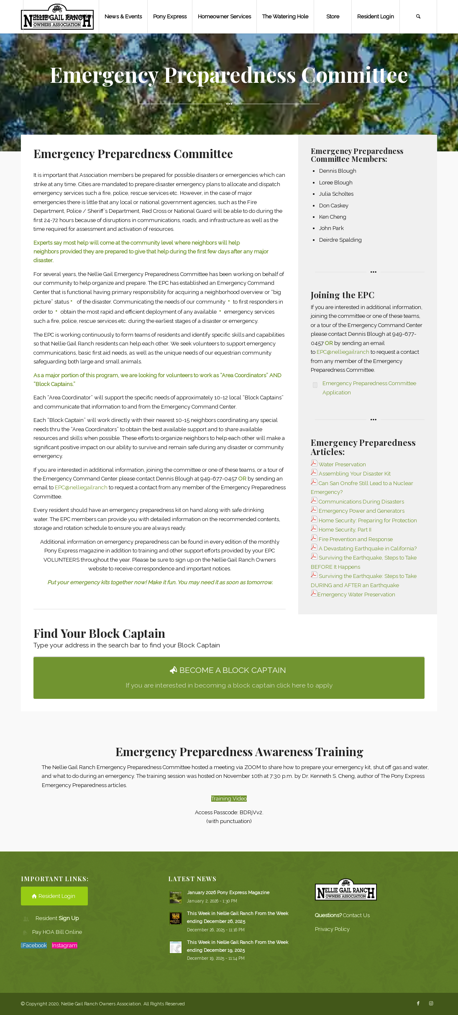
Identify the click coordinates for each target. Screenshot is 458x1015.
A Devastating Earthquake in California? (368, 548)
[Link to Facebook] (418, 1003)
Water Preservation (342, 464)
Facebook (35, 945)
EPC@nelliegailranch (81, 487)
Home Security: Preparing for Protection (368, 520)
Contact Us (356, 915)
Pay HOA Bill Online (57, 932)
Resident (57, 918)
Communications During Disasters (361, 502)
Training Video (229, 798)
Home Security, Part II (345, 530)
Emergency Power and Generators (361, 511)
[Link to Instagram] (431, 1003)
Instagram (64, 945)
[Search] (418, 16)
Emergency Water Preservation (356, 594)
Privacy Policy (332, 929)
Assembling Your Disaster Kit (351, 473)
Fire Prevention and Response (356, 539)
